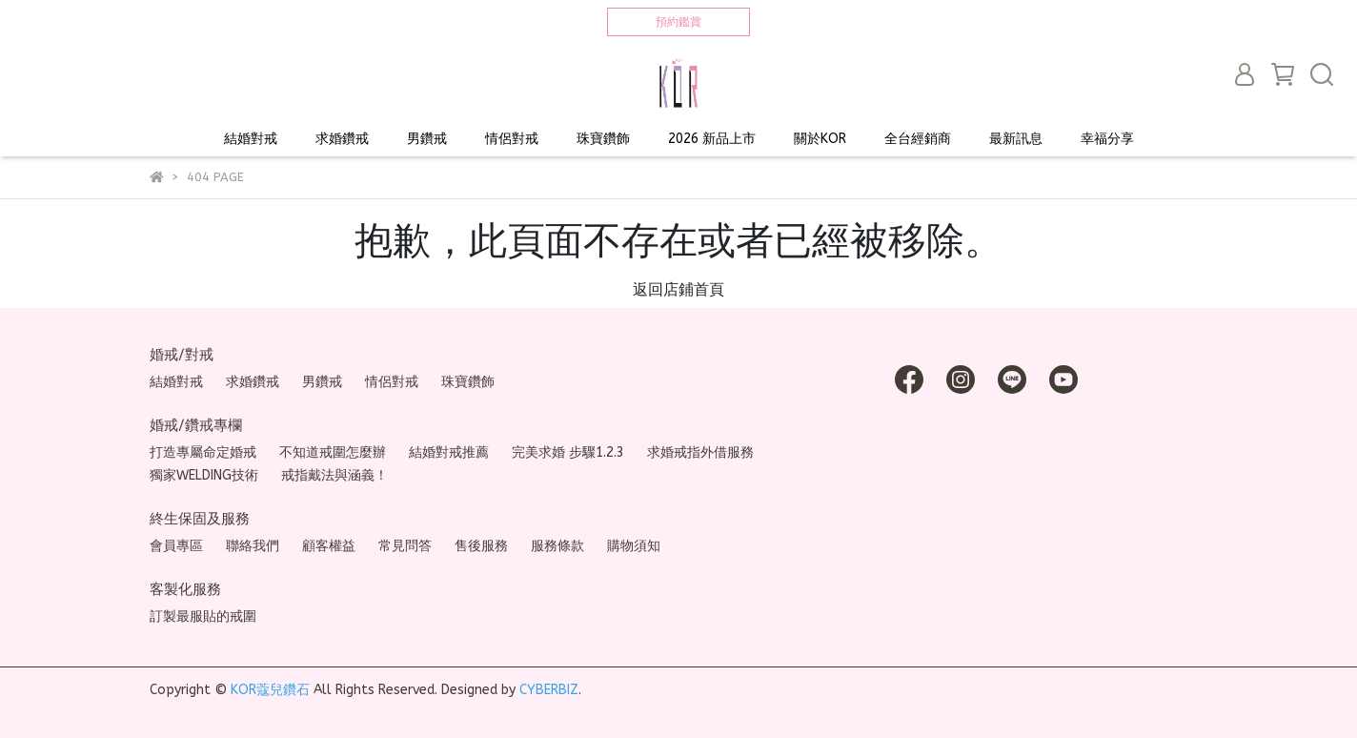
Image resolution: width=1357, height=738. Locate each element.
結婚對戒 (250, 139)
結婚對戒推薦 (449, 452)
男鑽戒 (427, 139)
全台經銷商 (917, 139)
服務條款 (557, 546)
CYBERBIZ (548, 690)
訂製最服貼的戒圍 (203, 616)
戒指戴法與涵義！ (334, 475)
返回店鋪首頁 (678, 289)
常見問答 (405, 546)
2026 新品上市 (712, 139)
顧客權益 (328, 546)
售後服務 (481, 546)
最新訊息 (1016, 139)
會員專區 (176, 546)
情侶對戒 (511, 139)
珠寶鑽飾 (603, 139)
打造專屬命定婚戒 (203, 452)
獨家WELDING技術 (204, 475)
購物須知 (633, 546)
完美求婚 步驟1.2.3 (568, 452)
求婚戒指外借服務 (700, 452)
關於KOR (820, 139)
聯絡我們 (252, 546)
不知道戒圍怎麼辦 (332, 452)
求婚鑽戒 (342, 139)
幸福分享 (1107, 139)
